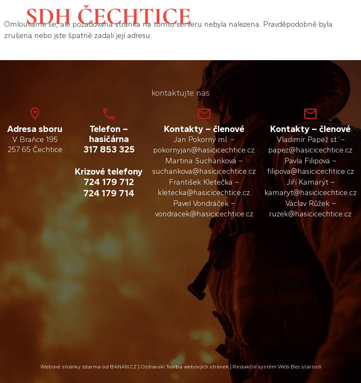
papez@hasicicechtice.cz (310, 150)
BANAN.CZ (123, 366)
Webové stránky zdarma (70, 366)
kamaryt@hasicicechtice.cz (310, 192)
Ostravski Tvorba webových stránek (185, 366)
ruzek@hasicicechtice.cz (310, 213)
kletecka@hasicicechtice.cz (204, 192)
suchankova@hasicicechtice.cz (204, 171)
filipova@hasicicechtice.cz (310, 171)
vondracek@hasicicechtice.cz (204, 213)
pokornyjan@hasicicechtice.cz (204, 150)
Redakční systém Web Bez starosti (277, 366)
